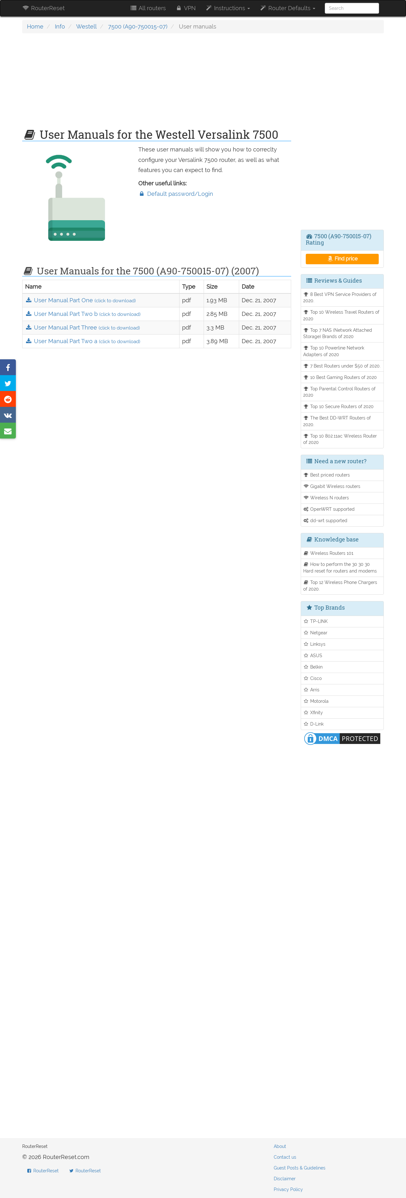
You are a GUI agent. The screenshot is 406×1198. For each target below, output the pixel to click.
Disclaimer (285, 1178)
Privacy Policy (288, 1189)
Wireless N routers (326, 497)
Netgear (315, 632)
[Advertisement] (156, 84)
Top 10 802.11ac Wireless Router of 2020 (340, 439)
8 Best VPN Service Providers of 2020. (340, 297)
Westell (86, 26)
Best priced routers (326, 474)
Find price (342, 259)
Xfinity (313, 712)
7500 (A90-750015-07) (137, 26)
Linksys (314, 644)
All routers (148, 8)
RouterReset (43, 8)
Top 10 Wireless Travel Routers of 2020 (341, 315)
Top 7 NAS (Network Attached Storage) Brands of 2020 (337, 333)
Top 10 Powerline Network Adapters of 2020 (333, 351)
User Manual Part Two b (83, 314)
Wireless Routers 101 (328, 553)
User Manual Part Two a (82, 341)
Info (60, 26)
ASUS (313, 655)
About (280, 1146)
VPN (185, 8)
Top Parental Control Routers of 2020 (339, 392)
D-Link (313, 724)
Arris (311, 689)
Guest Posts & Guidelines (299, 1167)
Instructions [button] (227, 8)
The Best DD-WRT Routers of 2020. (337, 421)
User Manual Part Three (82, 327)
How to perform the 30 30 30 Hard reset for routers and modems (340, 567)
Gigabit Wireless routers (332, 486)
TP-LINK (315, 621)
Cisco (312, 678)
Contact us (285, 1157)
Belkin (313, 666)
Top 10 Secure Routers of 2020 (338, 406)
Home (35, 26)
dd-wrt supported (325, 520)
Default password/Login (175, 193)
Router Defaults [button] (287, 8)
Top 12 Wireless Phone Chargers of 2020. (340, 586)
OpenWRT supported (329, 509)
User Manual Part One (80, 300)
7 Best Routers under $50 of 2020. (342, 365)
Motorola (316, 701)
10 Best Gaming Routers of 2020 (340, 377)
